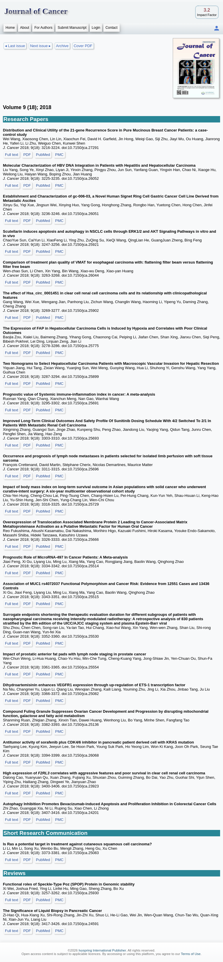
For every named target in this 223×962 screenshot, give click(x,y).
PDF (27, 154)
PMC (59, 154)
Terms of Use (191, 954)
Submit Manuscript (71, 28)
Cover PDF (83, 46)
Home (10, 28)
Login (96, 28)
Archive (62, 46)
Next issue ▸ (40, 46)
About (24, 28)
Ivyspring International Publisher (102, 950)
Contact (111, 28)
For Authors (43, 28)
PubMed (43, 154)
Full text (11, 154)
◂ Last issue (15, 46)
